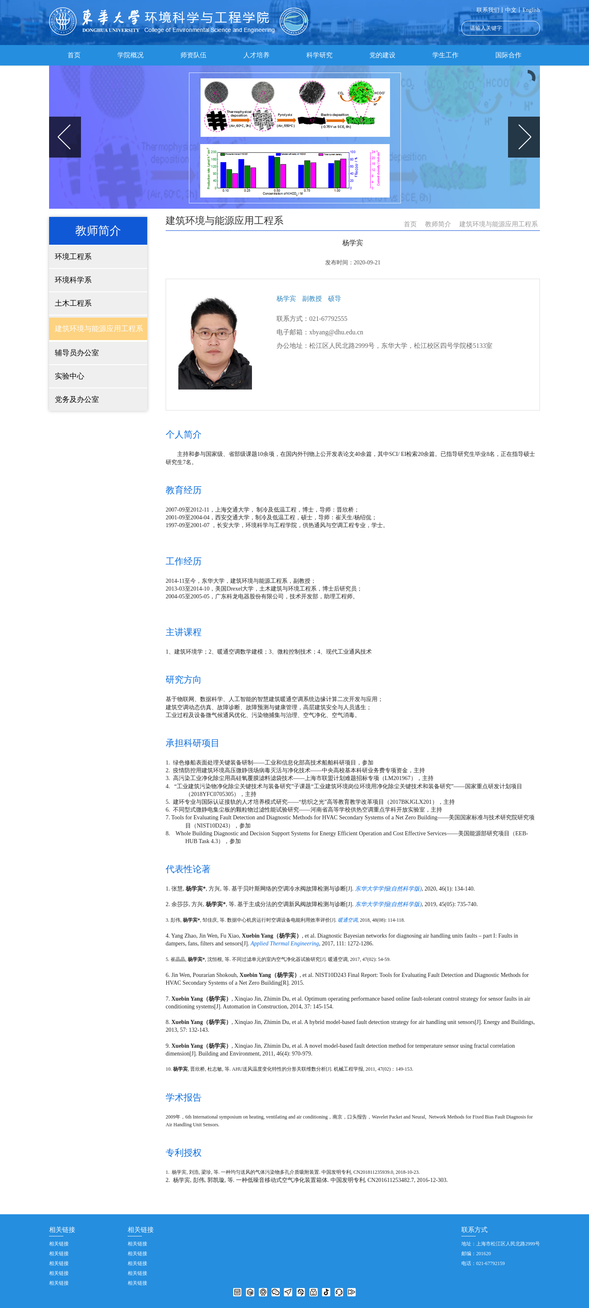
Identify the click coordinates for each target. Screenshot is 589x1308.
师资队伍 (193, 55)
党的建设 (382, 55)
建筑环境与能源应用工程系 (498, 224)
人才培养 (256, 55)
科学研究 (319, 55)
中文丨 (513, 10)
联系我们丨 (491, 10)
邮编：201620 (476, 1253)
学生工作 (445, 55)
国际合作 (508, 55)
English (531, 10)
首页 (74, 55)
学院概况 (130, 55)
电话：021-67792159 (483, 1263)
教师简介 (438, 224)
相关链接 (59, 1244)
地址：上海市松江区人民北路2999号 (500, 1244)
